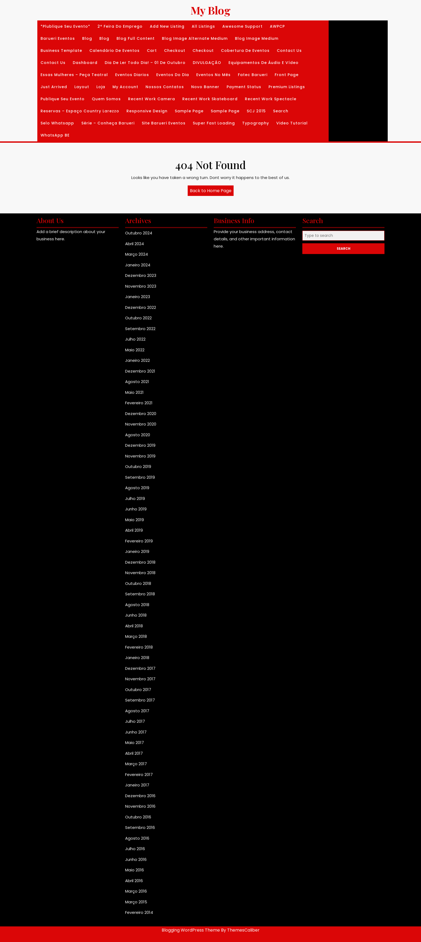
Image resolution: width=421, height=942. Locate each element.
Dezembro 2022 (140, 490)
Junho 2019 (136, 691)
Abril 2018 (134, 808)
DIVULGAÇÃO (207, 62)
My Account (125, 86)
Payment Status (244, 86)
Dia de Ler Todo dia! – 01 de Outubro (145, 62)
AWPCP (277, 26)
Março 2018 (136, 819)
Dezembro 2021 (140, 553)
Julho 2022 (135, 522)
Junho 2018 (136, 798)
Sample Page (189, 111)
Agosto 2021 (137, 564)
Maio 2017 (134, 925)
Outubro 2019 (138, 649)
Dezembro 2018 (140, 744)
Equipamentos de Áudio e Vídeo (263, 62)
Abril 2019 (134, 713)
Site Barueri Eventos (164, 123)
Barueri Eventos (58, 38)
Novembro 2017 (140, 861)
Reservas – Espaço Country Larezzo (80, 111)
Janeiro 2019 (137, 734)
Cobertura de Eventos (245, 50)
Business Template (61, 50)
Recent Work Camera (151, 99)
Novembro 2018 (140, 755)
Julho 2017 (135, 904)
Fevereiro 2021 (139, 585)
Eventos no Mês (213, 74)
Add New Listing (167, 26)
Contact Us (289, 50)
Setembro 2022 (140, 511)
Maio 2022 (134, 532)
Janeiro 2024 (137, 447)
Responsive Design (147, 111)
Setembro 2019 (140, 659)
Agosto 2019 (137, 670)
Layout (81, 86)
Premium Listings (286, 86)
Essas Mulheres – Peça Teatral (74, 74)
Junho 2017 (136, 914)
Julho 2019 (135, 681)
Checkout (174, 50)
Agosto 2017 (137, 893)
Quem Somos (106, 99)
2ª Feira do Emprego (120, 26)
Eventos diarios (132, 74)
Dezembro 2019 (140, 628)
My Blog (211, 10)
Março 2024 (136, 437)
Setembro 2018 (140, 776)
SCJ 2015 (256, 111)
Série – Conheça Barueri (108, 123)
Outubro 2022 (138, 500)
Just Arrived (54, 86)
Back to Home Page (212, 191)
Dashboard (85, 62)
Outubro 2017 (138, 872)
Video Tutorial (292, 123)
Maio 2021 (134, 575)
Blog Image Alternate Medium (195, 38)
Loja (100, 86)
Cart (152, 50)
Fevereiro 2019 (139, 723)
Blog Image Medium (256, 38)
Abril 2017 (134, 936)
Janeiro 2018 (137, 840)
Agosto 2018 (137, 787)
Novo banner (205, 86)
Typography (255, 123)
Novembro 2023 (140, 468)
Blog (87, 38)
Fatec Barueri (252, 74)
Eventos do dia (172, 74)
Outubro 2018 (138, 766)
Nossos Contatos (165, 86)
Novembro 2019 (140, 638)
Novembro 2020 (140, 607)
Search (280, 111)
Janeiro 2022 (137, 543)
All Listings (203, 26)
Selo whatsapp (57, 123)
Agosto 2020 (137, 617)
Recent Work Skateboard (210, 99)
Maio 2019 (134, 702)
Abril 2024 (134, 426)
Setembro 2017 (140, 883)
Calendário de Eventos (114, 50)
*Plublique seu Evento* (65, 26)
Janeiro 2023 (137, 479)
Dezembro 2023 (140, 458)
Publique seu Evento (63, 99)
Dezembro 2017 (140, 851)
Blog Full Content (136, 38)
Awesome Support (242, 26)
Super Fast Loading (214, 123)
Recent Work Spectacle (270, 99)
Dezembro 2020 (140, 596)
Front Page (287, 74)
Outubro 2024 (138, 415)
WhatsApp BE (55, 135)
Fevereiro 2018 (139, 829)
